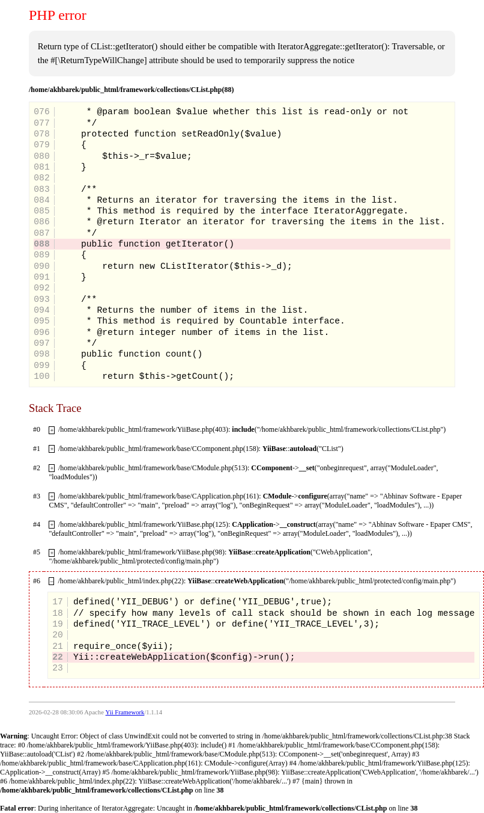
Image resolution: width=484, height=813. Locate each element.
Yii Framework (125, 712)
